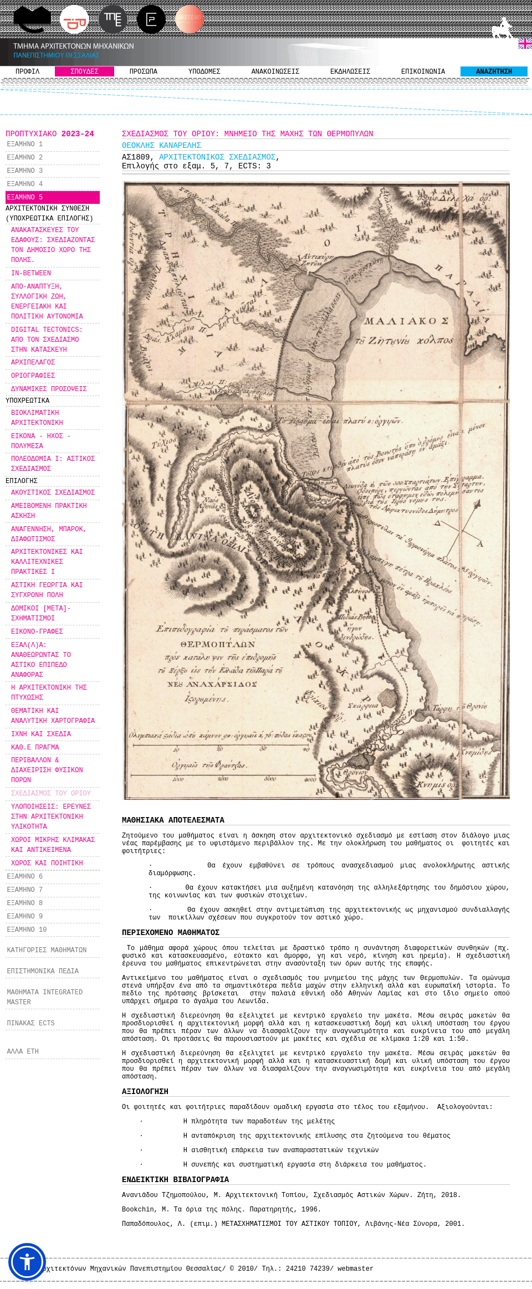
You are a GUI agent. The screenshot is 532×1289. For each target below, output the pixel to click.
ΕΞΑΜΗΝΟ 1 (25, 144)
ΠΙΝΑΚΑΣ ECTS (30, 1024)
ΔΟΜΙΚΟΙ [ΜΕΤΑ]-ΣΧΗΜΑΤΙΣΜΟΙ (41, 614)
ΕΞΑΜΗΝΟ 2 (25, 158)
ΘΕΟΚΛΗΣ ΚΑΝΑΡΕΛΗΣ (161, 145)
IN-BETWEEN (31, 274)
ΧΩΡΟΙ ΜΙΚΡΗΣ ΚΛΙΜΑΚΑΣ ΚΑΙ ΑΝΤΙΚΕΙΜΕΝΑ (53, 845)
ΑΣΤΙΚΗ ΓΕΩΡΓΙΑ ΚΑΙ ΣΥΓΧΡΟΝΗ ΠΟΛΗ (47, 590)
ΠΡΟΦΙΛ (27, 72)
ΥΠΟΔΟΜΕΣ (204, 72)
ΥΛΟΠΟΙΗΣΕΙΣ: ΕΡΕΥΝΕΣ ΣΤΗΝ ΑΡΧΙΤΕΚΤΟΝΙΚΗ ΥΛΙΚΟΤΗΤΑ (51, 817)
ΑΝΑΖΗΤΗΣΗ (494, 72)
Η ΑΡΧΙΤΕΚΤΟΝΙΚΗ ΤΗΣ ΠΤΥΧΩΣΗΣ (49, 693)
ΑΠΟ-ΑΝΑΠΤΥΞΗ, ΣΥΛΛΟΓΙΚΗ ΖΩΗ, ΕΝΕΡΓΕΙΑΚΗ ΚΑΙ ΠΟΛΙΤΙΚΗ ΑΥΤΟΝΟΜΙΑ (47, 302)
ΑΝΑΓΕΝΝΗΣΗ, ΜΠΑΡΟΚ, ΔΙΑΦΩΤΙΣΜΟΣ (49, 534)
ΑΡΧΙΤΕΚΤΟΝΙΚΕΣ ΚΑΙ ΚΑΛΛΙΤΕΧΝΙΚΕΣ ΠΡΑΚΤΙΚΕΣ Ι (47, 562)
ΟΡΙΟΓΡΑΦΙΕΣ (33, 376)
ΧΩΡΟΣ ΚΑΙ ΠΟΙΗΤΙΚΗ (47, 863)
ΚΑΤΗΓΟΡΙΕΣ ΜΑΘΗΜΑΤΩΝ (46, 950)
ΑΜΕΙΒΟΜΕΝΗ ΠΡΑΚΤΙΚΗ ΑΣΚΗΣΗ (49, 511)
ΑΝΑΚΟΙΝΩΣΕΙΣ (275, 72)
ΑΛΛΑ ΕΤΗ (23, 1052)
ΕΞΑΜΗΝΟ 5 (25, 198)
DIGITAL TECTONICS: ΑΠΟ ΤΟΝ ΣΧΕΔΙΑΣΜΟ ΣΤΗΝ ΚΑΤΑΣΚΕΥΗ (47, 340)
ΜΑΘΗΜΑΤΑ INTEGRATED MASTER (45, 997)
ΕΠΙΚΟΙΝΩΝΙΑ (423, 72)
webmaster (355, 1269)
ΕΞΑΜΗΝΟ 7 (25, 890)
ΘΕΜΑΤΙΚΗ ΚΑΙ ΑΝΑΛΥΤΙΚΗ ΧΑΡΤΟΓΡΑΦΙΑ (53, 716)
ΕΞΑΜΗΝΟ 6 (25, 877)
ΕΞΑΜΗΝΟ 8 (25, 903)
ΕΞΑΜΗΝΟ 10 (27, 930)
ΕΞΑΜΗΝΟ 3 (25, 171)
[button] (27, 1262)
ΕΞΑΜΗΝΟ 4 (25, 184)
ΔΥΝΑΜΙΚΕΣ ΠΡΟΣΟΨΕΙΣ (49, 389)
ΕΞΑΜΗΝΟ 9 (25, 917)
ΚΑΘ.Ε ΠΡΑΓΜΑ (35, 748)
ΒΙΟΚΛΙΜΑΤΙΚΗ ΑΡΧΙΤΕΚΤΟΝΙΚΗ (37, 418)
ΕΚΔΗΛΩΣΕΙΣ (350, 72)
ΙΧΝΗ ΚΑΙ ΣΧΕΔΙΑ (41, 734)
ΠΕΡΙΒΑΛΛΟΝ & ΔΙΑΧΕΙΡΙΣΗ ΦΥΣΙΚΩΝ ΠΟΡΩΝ (47, 770)
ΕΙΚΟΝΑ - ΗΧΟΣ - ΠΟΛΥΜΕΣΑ (41, 441)
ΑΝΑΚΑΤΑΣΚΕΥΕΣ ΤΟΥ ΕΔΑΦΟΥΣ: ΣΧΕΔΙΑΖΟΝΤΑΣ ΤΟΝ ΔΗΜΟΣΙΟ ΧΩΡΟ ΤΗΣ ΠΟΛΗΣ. (53, 245)
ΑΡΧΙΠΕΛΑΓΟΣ (33, 363)
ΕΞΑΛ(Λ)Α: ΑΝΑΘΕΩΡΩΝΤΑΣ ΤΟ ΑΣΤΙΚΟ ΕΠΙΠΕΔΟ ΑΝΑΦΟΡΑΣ (41, 660)
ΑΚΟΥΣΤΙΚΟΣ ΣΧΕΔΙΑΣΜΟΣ (53, 493)
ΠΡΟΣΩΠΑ (143, 72)
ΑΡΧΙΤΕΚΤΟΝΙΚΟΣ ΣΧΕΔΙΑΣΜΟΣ (217, 157)
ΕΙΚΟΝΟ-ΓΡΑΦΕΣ (37, 632)
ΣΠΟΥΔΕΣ (84, 72)
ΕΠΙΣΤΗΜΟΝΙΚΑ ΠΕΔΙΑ (43, 971)
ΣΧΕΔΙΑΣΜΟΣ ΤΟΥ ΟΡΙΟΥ (51, 794)
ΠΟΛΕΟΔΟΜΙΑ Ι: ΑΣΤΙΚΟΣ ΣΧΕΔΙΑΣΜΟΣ (53, 464)
